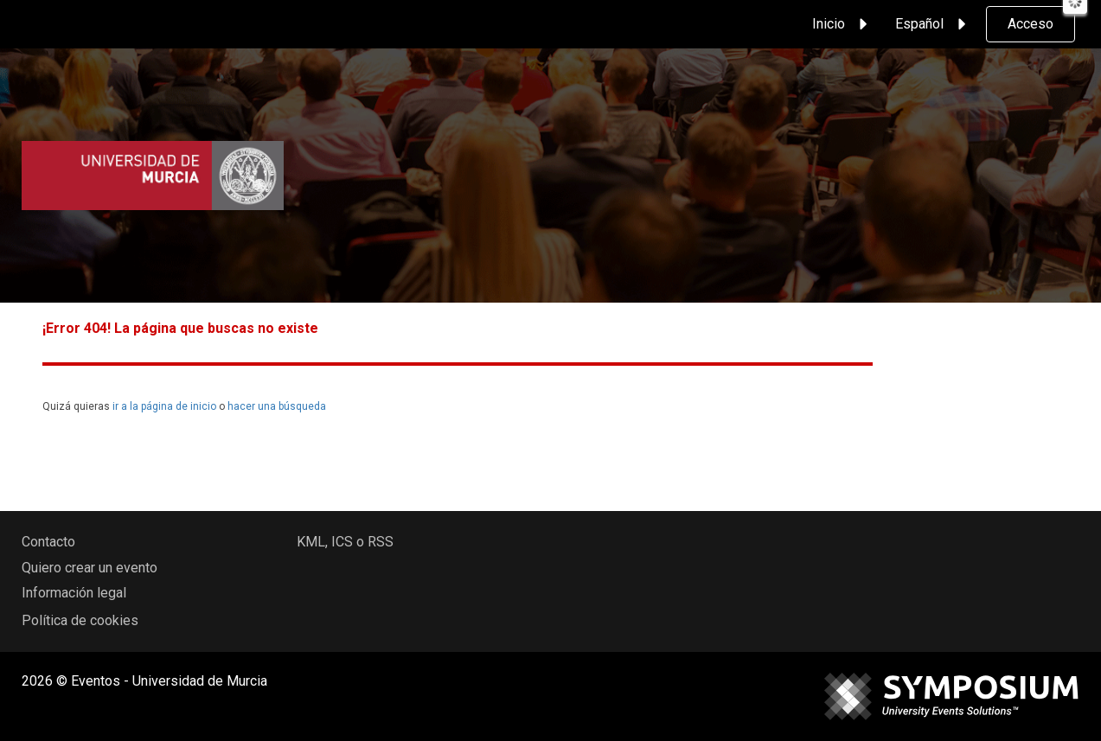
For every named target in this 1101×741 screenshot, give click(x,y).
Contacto (48, 541)
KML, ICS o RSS (345, 541)
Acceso (1030, 24)
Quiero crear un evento (89, 567)
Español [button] (933, 24)
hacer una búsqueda (276, 406)
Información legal (74, 592)
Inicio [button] (842, 24)
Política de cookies (80, 620)
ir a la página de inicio (164, 406)
